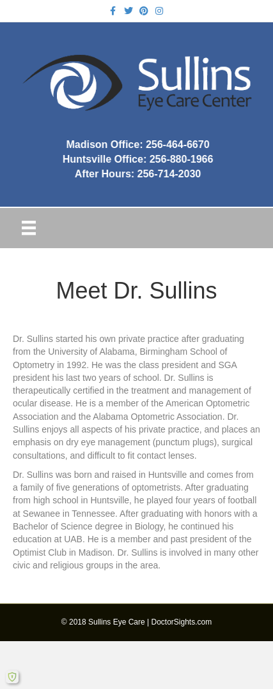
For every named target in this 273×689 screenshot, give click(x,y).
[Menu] (29, 227)
